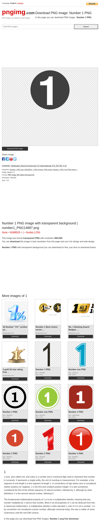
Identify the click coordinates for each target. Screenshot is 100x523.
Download (14, 336)
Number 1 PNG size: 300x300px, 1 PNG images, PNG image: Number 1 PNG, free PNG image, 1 (43, 170)
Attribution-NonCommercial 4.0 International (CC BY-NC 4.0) (39, 166)
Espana (20, 3)
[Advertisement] (50, 49)
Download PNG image (15, 149)
